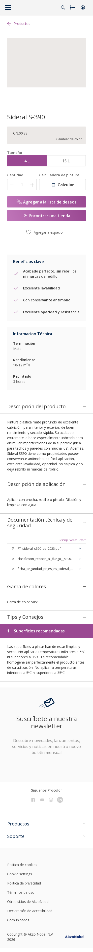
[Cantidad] (22, 184)
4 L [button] (27, 161)
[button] (83, 7)
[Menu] (8, 7)
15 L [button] (66, 161)
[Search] (63, 7)
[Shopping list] (73, 7)
